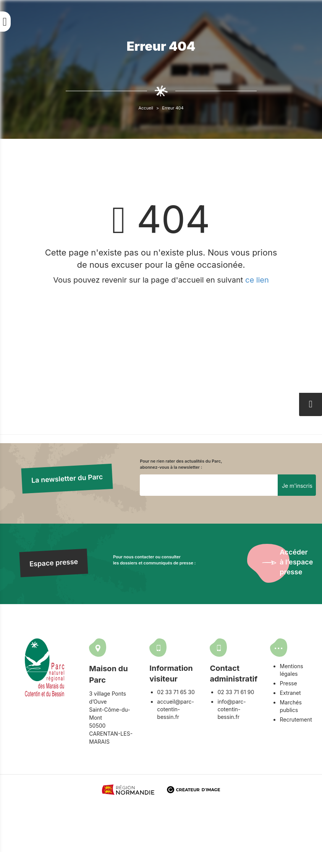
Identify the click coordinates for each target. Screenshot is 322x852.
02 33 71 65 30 (176, 692)
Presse (288, 683)
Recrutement (296, 719)
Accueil (145, 108)
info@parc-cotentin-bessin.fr (231, 709)
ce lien (257, 280)
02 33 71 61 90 (235, 692)
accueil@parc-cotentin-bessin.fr (175, 709)
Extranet (290, 693)
